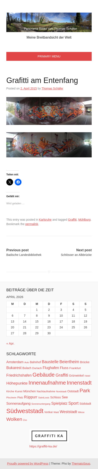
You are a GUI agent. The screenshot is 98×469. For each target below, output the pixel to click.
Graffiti (72, 219)
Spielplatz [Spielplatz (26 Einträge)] (59, 403)
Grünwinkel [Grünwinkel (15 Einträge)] (76, 375)
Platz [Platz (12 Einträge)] (20, 397)
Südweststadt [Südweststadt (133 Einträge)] (24, 410)
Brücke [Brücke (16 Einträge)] (85, 362)
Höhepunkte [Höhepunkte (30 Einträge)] (17, 383)
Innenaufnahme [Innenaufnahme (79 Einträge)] (47, 383)
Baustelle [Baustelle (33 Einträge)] (50, 361)
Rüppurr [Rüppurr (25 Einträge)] (30, 397)
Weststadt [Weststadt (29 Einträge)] (68, 411)
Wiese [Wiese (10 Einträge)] (81, 412)
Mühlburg (84, 219)
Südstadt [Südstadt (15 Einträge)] (85, 403)
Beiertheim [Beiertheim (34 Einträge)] (69, 361)
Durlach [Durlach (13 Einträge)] (37, 368)
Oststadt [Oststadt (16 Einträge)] (73, 391)
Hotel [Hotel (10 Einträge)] (87, 375)
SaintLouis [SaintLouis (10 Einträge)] (43, 397)
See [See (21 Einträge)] (65, 397)
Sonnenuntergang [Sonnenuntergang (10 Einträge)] (40, 404)
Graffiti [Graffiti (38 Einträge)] (61, 375)
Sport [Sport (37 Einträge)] (73, 403)
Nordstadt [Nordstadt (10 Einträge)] (61, 391)
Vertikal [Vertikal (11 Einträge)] (48, 412)
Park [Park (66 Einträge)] (84, 390)
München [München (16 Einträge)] (29, 391)
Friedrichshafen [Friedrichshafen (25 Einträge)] (19, 375)
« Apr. (10, 343)
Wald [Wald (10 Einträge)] (56, 412)
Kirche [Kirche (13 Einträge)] (10, 391)
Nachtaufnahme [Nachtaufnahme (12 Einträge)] (46, 391)
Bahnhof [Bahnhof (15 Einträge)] (35, 362)
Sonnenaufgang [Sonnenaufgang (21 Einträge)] (18, 403)
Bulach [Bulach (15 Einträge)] (26, 368)
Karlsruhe (45, 219)
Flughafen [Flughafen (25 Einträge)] (51, 368)
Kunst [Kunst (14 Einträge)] (18, 391)
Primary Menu (49, 56)
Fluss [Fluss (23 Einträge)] (64, 368)
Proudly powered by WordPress (27, 463)
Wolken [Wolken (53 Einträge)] (14, 419)
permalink (31, 224)
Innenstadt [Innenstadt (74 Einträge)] (79, 383)
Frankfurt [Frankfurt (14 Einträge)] (75, 368)
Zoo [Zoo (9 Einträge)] (25, 420)
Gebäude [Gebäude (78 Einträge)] (43, 375)
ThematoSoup (81, 463)
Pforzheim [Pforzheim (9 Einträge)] (11, 397)
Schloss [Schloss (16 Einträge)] (55, 397)
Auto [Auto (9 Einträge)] (26, 362)
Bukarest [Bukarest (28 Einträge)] (13, 367)
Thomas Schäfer (52, 88)
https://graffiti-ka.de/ (43, 446)
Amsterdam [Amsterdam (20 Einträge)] (14, 362)
